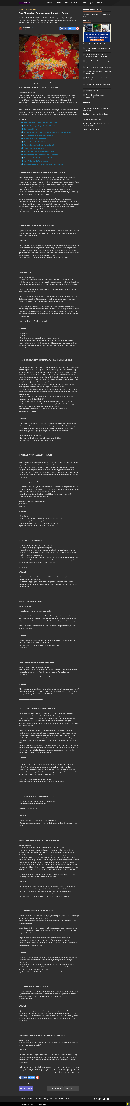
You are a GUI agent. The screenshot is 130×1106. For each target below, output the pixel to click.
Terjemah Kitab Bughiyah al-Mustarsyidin (95, 96)
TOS (55, 1099)
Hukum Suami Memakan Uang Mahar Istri (98, 85)
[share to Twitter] (72, 28)
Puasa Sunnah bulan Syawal (92, 120)
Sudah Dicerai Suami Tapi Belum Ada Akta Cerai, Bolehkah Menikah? (47, 132)
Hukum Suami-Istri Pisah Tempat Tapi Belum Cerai (98, 73)
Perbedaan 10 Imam (31, 129)
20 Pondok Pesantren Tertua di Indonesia (96, 79)
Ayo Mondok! (48, 3)
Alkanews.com (64, 1099)
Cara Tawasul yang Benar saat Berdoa (98, 67)
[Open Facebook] (95, 1099)
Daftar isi (58, 3)
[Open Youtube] (108, 1099)
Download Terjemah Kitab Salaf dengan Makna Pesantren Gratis (96, 56)
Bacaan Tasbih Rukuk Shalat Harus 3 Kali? (38, 158)
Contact (29, 1099)
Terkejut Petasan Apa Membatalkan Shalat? (39, 145)
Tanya (66, 3)
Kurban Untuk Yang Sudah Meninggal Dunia (39, 151)
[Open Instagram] (104, 1099)
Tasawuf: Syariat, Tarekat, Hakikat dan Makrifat (98, 49)
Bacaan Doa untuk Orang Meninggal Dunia (98, 62)
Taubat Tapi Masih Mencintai (34, 148)
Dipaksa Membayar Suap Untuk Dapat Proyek (39, 126)
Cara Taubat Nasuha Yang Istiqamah (36, 161)
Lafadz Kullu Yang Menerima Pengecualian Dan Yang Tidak (44, 164)
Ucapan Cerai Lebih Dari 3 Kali (34, 142)
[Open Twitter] (99, 1099)
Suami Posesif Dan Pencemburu (35, 139)
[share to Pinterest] (77, 28)
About (23, 1099)
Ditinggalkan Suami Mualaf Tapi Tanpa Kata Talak (41, 155)
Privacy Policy (47, 1099)
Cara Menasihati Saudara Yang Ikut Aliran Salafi (40, 123)
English (91, 3)
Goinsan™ (43, 1104)
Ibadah (83, 3)
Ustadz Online (28, 27)
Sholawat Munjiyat (92, 91)
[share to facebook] (63, 28)
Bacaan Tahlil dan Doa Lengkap (95, 44)
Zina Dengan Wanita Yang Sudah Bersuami (38, 135)
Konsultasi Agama (26, 1083)
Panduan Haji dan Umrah (91, 129)
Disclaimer (37, 1099)
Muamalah (74, 3)
